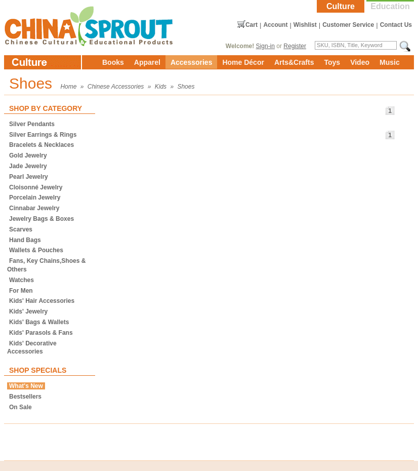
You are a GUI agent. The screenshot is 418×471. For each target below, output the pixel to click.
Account (275, 24)
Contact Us (396, 24)
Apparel (147, 62)
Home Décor (243, 62)
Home (68, 86)
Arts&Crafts (294, 62)
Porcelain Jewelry (34, 197)
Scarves (20, 229)
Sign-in (265, 46)
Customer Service (348, 24)
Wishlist (305, 24)
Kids (160, 86)
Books (113, 62)
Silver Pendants (32, 124)
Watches (21, 280)
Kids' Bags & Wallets (39, 322)
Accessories (192, 62)
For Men (21, 290)
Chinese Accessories (116, 86)
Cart (251, 24)
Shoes (185, 86)
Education (389, 6)
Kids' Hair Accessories (41, 300)
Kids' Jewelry (28, 311)
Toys (332, 62)
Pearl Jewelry (28, 176)
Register (294, 46)
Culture (340, 6)
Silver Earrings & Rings (42, 134)
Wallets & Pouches (36, 250)
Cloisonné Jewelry (35, 187)
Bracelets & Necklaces (41, 144)
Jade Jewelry (28, 166)
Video (359, 62)
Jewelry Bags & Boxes (41, 218)
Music (390, 62)
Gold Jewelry (28, 155)
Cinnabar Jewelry (34, 208)
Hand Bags (25, 240)
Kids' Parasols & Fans (41, 332)
